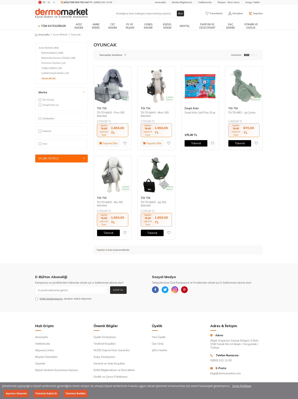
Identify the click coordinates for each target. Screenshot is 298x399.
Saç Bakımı (230, 26)
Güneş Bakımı (148, 26)
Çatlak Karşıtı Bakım (55, 73)
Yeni (43, 143)
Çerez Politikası (241, 386)
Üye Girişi (158, 343)
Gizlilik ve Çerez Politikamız (111, 376)
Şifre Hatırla (159, 350)
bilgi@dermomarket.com (225, 373)
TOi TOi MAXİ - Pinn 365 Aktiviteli (111, 114)
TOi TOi (102, 108)
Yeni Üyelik (158, 337)
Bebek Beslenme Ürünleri (58, 57)
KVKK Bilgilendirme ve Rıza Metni (114, 370)
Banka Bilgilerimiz (182, 2)
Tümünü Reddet (75, 393)
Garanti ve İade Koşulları (109, 363)
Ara (180, 13)
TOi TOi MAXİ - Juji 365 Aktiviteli (153, 204)
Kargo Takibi (252, 2)
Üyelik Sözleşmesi (105, 337)
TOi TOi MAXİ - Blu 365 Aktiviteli (110, 204)
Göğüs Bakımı (51, 68)
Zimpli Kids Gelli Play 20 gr (200, 112)
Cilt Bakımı (112, 26)
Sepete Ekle (108, 143)
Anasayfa (160, 2)
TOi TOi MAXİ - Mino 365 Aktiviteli (155, 114)
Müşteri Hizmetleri (46, 357)
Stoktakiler (46, 118)
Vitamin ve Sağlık (251, 26)
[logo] (61, 13)
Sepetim (40, 363)
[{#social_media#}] (156, 290)
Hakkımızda (205, 2)
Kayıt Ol (118, 289)
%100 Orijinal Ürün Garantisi (112, 350)
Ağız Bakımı (78, 26)
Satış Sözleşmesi (104, 357)
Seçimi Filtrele (61, 158)
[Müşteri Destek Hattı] (86, 2)
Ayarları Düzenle (16, 393)
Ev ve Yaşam (129, 26)
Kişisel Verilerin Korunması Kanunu (56, 370)
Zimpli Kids (191, 108)
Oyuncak (48, 78)
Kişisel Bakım (167, 26)
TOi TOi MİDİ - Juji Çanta (241, 112)
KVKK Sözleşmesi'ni (51, 298)
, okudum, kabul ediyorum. (63, 298)
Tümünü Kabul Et (46, 393)
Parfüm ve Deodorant (207, 26)
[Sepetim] (256, 13)
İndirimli (45, 131)
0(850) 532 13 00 (220, 360)
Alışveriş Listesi (44, 350)
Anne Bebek (96, 26)
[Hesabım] (235, 13)
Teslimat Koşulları (105, 343)
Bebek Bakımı (52, 52)
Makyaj (184, 25)
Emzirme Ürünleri (53, 63)
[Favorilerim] (214, 13)
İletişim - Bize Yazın (228, 2)
